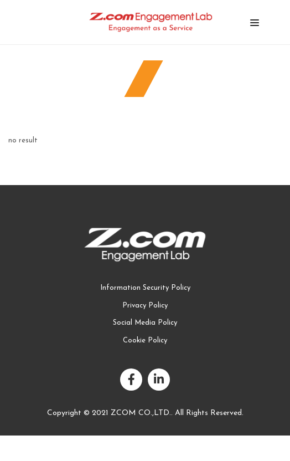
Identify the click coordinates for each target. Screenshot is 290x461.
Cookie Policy (145, 340)
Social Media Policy (145, 322)
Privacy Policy (145, 305)
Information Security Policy (145, 287)
